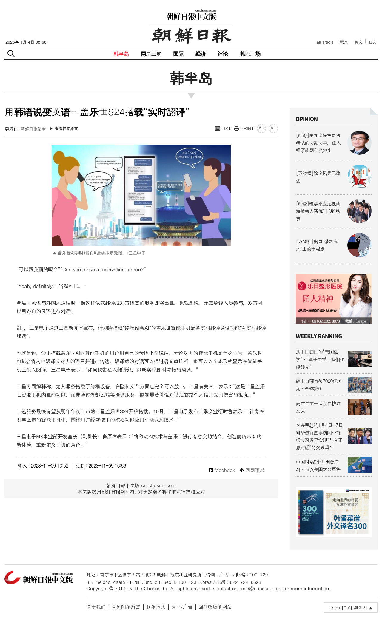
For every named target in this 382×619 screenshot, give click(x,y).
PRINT (244, 128)
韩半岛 (121, 53)
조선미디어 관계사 (348, 608)
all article (325, 42)
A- (273, 128)
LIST (223, 128)
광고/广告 (181, 606)
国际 (178, 53)
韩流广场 (250, 53)
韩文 (344, 42)
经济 (200, 53)
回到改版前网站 (215, 606)
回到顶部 (252, 470)
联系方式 (155, 606)
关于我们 (96, 606)
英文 (358, 42)
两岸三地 (151, 53)
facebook (222, 470)
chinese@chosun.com (257, 588)
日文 (373, 42)
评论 (223, 53)
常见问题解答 (126, 606)
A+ (261, 128)
